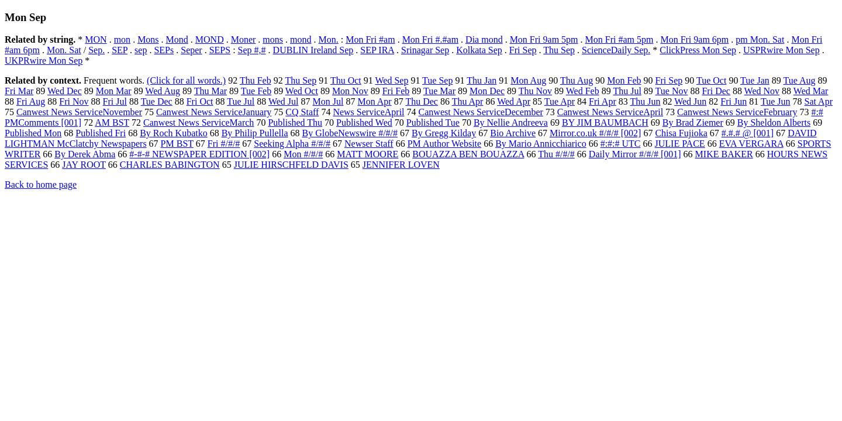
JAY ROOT (84, 165)
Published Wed (364, 122)
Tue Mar (439, 91)
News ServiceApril (368, 112)
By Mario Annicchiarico (540, 144)
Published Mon (33, 133)
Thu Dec (421, 101)
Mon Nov (350, 91)
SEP (119, 50)
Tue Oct (711, 80)
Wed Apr (513, 101)
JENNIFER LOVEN (401, 165)
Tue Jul (240, 101)
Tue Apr (559, 101)
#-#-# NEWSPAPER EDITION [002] (199, 154)
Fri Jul (115, 101)
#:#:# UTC (621, 144)
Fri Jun (733, 101)
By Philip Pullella (255, 133)
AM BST (112, 122)
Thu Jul (627, 91)
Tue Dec (156, 101)
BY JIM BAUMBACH (605, 122)
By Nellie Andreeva (511, 122)
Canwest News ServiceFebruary (737, 112)
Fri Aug (30, 101)
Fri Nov (73, 101)
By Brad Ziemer (692, 122)
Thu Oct (345, 80)
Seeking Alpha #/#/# (292, 144)
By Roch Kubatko (174, 133)
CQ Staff (302, 112)
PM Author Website (444, 144)
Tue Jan (754, 80)
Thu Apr (468, 101)
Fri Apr (602, 101)
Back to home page (41, 184)
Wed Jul (283, 101)
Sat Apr (819, 101)
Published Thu (295, 122)
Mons (147, 39)
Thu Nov (535, 91)
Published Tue (433, 122)
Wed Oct (301, 91)
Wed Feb (582, 91)
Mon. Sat (64, 50)
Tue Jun (776, 101)
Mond (177, 39)
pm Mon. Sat (760, 39)
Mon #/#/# (303, 154)
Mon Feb (624, 80)
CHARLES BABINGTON (170, 165)
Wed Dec (64, 91)
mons (273, 39)
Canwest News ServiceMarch (198, 122)
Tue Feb (256, 91)
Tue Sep (437, 80)
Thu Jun (645, 101)
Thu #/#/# (556, 154)
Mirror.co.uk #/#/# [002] (595, 133)
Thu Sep (559, 50)
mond (300, 39)
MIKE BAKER (724, 154)
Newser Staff (369, 144)
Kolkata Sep (479, 50)
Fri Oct (200, 101)
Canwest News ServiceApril (610, 112)
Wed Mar (811, 91)
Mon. (328, 39)
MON (95, 39)
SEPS (219, 50)
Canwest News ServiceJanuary (213, 112)
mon (122, 39)
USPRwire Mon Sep (781, 50)
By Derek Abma (84, 154)
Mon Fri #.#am (430, 39)
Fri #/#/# (224, 144)
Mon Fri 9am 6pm (694, 39)
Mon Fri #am (370, 39)
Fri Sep (523, 50)
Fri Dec (716, 91)
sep (140, 50)
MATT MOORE (367, 154)
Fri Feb (396, 91)
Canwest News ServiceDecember (481, 112)
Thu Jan (481, 80)
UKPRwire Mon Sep (43, 60)
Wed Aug (162, 91)
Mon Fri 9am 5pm (544, 39)
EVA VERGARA (751, 144)
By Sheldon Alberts (773, 122)
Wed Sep (391, 80)
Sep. (96, 50)
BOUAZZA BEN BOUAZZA (468, 154)
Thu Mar (210, 91)
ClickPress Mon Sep (698, 50)
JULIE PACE (680, 144)
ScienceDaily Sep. (616, 50)
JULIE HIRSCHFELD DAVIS (291, 165)
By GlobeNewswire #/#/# (350, 133)
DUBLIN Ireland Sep (313, 50)
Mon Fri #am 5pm (619, 39)
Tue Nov (671, 91)
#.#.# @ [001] (748, 133)
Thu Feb (255, 80)
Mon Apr (374, 101)
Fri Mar (19, 91)
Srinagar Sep (425, 50)
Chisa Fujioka (681, 133)
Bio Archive (513, 133)
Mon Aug (528, 80)
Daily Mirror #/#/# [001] (635, 154)
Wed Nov (761, 91)
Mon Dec (487, 91)
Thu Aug (576, 80)
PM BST (177, 144)
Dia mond (484, 39)
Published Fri (100, 133)
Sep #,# (252, 50)
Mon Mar (114, 91)
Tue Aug (799, 80)
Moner (243, 39)
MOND (209, 39)
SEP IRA (377, 50)
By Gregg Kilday (444, 133)
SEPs (164, 50)
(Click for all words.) (186, 80)
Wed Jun (690, 101)
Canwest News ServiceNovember (79, 112)
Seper (191, 50)
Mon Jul (328, 101)
